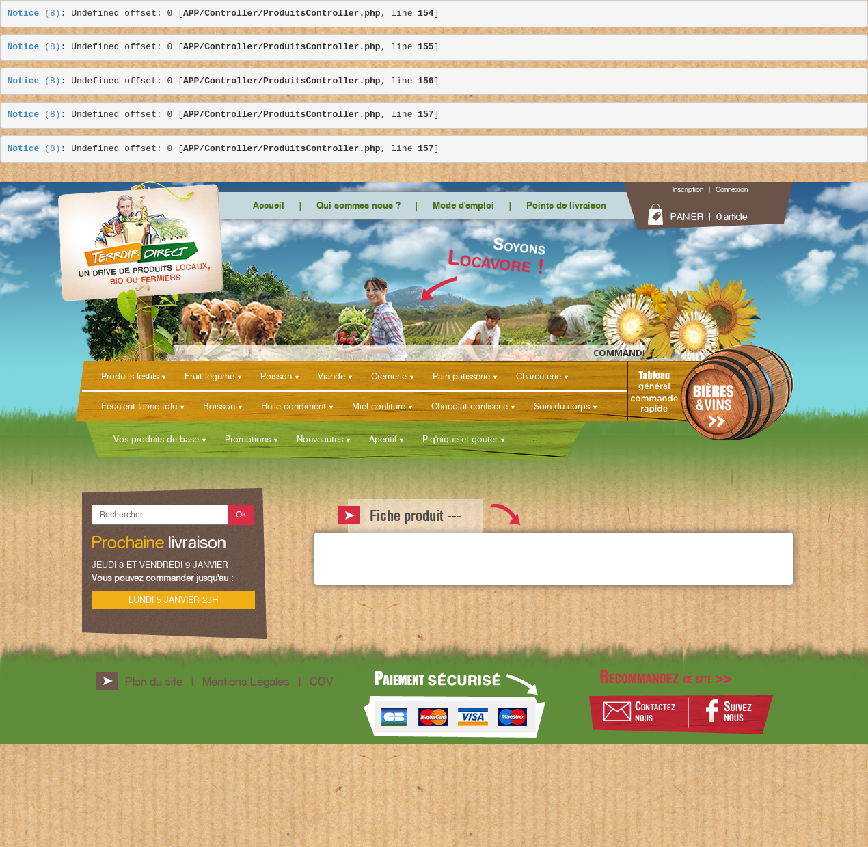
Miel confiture (378, 406)
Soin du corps (562, 406)
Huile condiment (293, 406)
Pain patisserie (461, 376)
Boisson (219, 406)
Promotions (248, 438)
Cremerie (389, 376)
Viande (331, 376)
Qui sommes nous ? (358, 205)
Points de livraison (566, 205)
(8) (34, 14)
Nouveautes (320, 438)
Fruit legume (209, 376)
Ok (241, 514)
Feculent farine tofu (139, 406)
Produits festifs (130, 376)
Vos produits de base (156, 438)
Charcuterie (538, 376)
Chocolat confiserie (469, 406)
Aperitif (382, 438)
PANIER (686, 216)
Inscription (688, 189)
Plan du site (153, 681)
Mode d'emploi (463, 205)
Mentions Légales (246, 681)
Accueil (268, 205)
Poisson (276, 376)
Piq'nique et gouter (460, 438)
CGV (321, 681)
